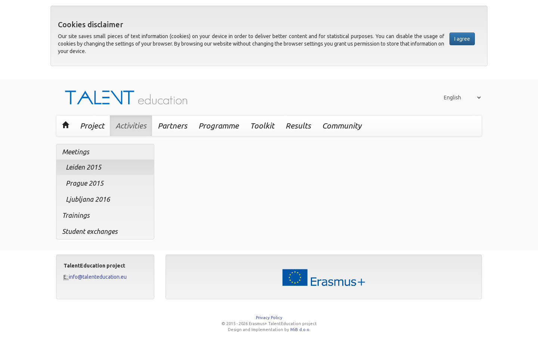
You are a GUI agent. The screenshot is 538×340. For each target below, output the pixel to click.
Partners (172, 125)
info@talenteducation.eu (98, 277)
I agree (462, 39)
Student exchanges (90, 231)
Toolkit (262, 125)
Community (341, 125)
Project (92, 125)
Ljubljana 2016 (88, 199)
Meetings (75, 151)
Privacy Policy (269, 317)
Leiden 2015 (83, 167)
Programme (218, 125)
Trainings (76, 215)
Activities (130, 125)
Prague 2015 (84, 183)
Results (298, 125)
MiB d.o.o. (300, 329)
